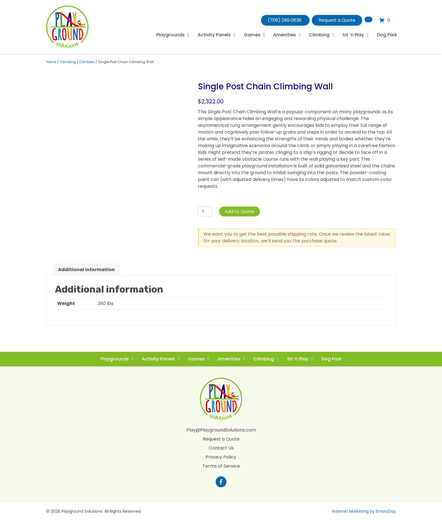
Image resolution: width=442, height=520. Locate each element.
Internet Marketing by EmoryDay (364, 511)
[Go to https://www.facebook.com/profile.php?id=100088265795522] (221, 482)
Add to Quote (239, 211)
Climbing (68, 61)
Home (51, 61)
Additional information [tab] (86, 269)
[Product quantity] (205, 211)
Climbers (87, 61)
